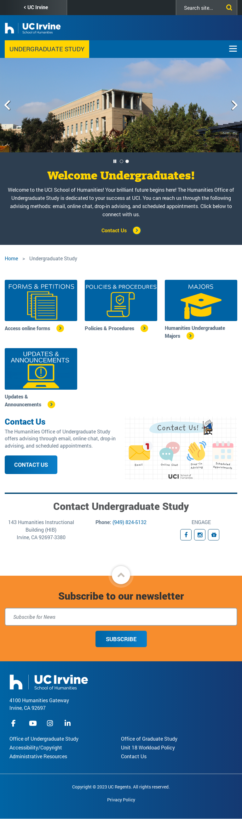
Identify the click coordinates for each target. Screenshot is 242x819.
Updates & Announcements (23, 400)
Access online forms (27, 328)
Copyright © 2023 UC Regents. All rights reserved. (121, 787)
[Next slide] (234, 105)
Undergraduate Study (46, 49)
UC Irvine (37, 7)
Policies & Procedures (109, 328)
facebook (15, 723)
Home (11, 258)
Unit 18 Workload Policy (148, 747)
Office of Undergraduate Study (43, 738)
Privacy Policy (121, 800)
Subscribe (121, 639)
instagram (51, 723)
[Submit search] (228, 6)
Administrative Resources (38, 756)
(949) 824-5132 (129, 522)
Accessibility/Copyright (35, 747)
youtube (33, 723)
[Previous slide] (8, 105)
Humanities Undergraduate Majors (195, 332)
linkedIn (68, 723)
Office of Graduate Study (149, 738)
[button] (121, 575)
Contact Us (114, 230)
